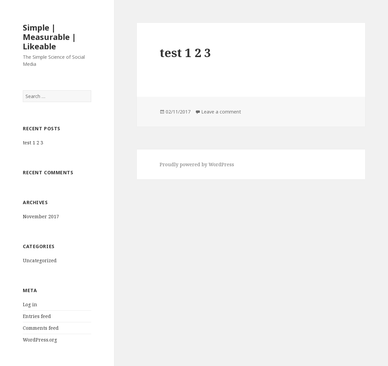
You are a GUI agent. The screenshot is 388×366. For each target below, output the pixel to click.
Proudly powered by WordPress (197, 164)
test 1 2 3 (33, 142)
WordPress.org (40, 339)
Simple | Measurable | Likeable (49, 37)
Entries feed (37, 316)
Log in (30, 304)
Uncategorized (40, 260)
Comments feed (41, 328)
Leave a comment (221, 111)
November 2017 (41, 216)
